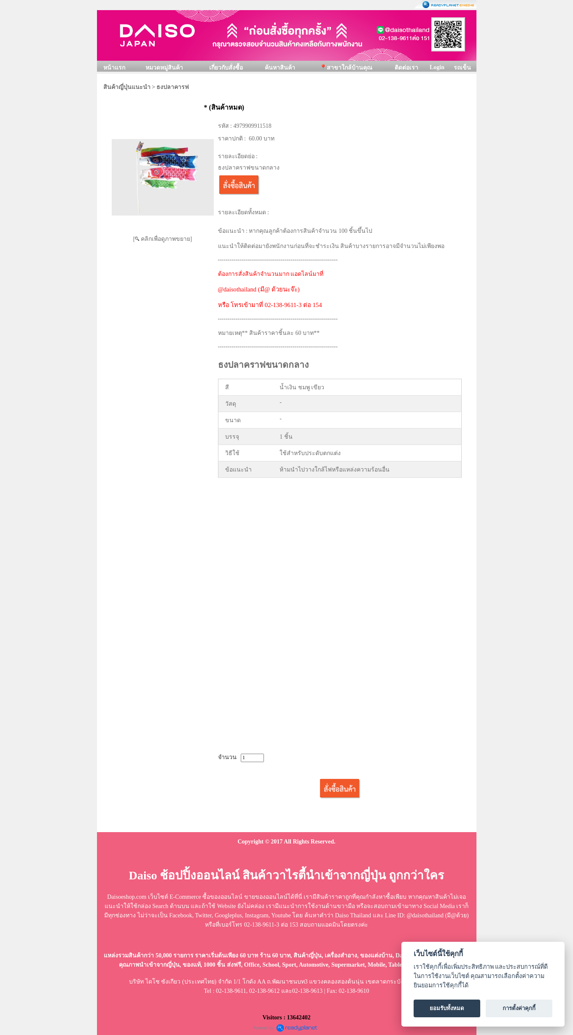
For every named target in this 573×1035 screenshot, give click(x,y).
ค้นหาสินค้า (280, 68)
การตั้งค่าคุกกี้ (519, 1008)
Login (437, 67)
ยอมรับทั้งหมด (447, 1008)
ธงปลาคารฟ (172, 87)
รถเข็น (462, 68)
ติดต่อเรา (406, 68)
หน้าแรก (114, 68)
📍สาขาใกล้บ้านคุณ (346, 68)
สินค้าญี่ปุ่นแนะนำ (127, 87)
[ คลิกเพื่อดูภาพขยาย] (162, 239)
